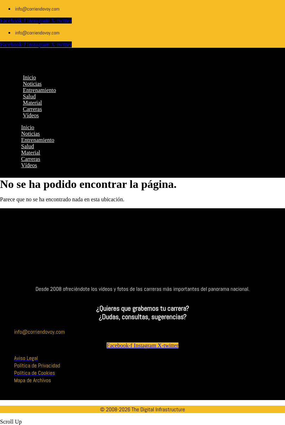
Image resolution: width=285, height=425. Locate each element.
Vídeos (29, 165)
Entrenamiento (37, 140)
